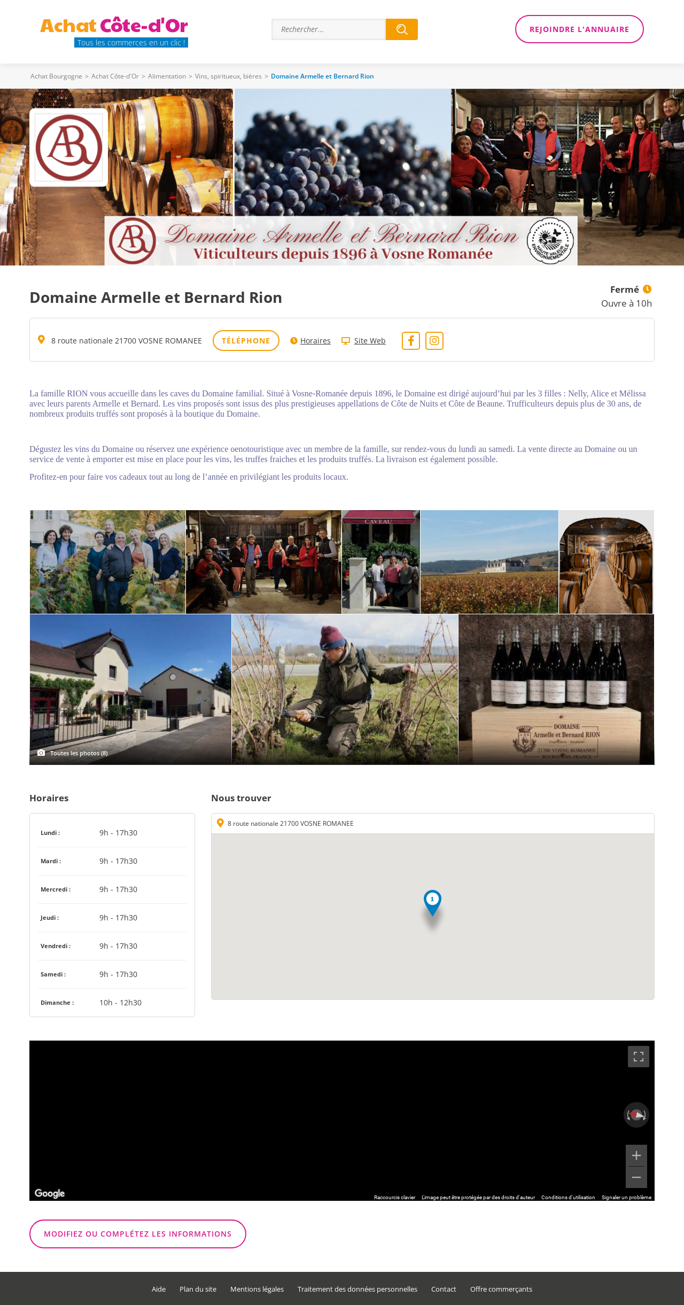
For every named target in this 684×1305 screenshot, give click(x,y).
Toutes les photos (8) (78, 753)
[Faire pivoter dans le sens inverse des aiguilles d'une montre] (627, 1115)
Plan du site (198, 1289)
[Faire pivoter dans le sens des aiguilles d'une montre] (645, 1115)
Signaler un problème (626, 1197)
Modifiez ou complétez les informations (138, 1234)
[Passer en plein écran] (638, 1056)
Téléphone (246, 340)
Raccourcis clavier (394, 1197)
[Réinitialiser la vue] (636, 1115)
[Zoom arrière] (636, 1177)
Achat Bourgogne (56, 76)
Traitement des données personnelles (357, 1289)
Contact (443, 1289)
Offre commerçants (501, 1289)
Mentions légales (257, 1289)
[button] (432, 913)
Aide (159, 1289)
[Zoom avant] (636, 1155)
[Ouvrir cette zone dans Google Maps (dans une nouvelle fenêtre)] (49, 1194)
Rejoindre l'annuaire (579, 29)
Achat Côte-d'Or (115, 76)
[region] (342, 1121)
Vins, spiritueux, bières (228, 76)
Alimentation (167, 76)
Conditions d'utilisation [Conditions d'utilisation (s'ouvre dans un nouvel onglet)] (568, 1197)
